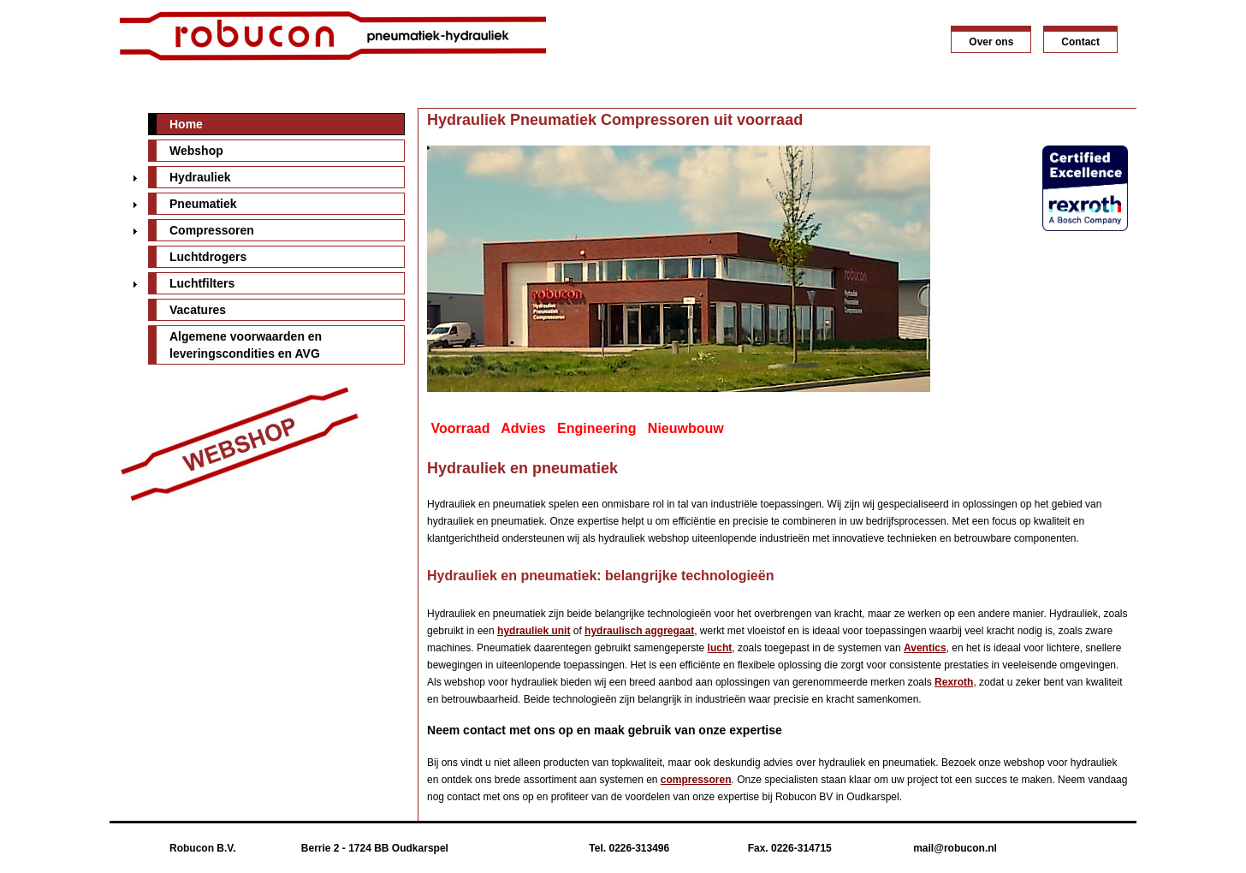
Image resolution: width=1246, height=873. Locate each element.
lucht (720, 648)
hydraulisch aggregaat (639, 631)
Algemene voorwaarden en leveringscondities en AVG (245, 345)
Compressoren (211, 230)
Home (186, 124)
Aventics (925, 648)
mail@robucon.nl (955, 848)
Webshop (196, 150)
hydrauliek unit (533, 631)
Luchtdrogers (207, 257)
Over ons (991, 42)
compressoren (696, 780)
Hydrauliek (200, 177)
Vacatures (197, 310)
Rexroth (953, 682)
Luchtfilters (201, 283)
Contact (1080, 42)
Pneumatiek (203, 204)
